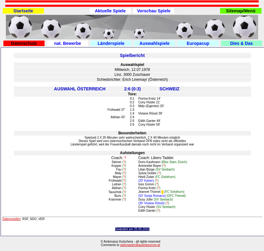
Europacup (198, 43)
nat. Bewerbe (67, 43)
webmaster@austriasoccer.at (140, 245)
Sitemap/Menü (240, 10)
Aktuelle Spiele (110, 10)
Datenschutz (24, 43)
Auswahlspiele (155, 43)
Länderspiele (111, 43)
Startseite (23, 10)
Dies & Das (241, 43)
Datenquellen (11, 219)
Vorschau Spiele (154, 10)
